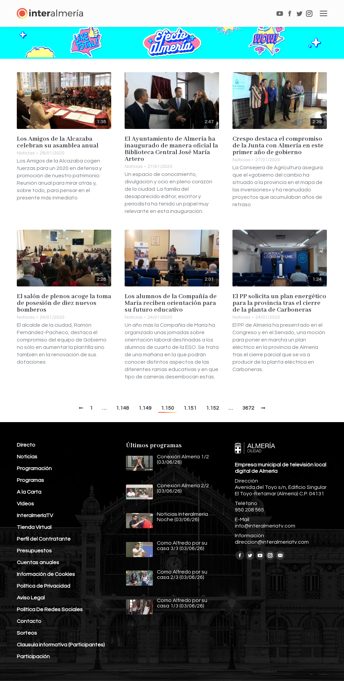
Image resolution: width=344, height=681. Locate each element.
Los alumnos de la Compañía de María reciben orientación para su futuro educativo (171, 303)
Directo (26, 445)
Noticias (26, 153)
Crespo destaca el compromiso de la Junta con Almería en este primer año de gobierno (278, 146)
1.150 (167, 408)
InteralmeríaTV (35, 515)
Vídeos (25, 503)
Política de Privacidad (43, 586)
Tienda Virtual (34, 527)
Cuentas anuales (38, 562)
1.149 (145, 408)
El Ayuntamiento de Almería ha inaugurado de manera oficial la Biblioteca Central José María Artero (171, 149)
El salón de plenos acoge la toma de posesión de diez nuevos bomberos (64, 303)
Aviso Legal (31, 597)
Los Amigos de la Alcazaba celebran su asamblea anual (57, 142)
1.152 (212, 408)
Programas (30, 480)
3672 (248, 408)
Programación (34, 468)
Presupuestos (34, 550)
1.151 (190, 408)
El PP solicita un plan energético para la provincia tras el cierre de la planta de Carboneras (279, 303)
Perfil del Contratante (44, 539)
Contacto (29, 621)
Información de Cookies (46, 574)
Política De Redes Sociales (50, 609)
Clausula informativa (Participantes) (61, 644)
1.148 (122, 408)
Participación (33, 656)
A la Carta (29, 492)
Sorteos (27, 633)
